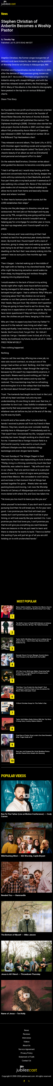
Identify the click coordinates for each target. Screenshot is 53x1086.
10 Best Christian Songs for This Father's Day (31, 703)
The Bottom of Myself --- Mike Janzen (18, 935)
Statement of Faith (26, 1057)
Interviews (26, 1038)
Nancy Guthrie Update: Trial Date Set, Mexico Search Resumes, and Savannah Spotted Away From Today (33, 608)
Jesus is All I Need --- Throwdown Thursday (20, 974)
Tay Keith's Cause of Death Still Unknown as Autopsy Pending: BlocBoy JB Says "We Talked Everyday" (33, 624)
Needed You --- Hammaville (13, 895)
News (26, 1030)
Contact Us (26, 1061)
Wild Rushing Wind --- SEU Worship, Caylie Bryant (23, 856)
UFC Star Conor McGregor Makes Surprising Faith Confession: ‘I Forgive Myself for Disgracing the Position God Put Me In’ (33, 673)
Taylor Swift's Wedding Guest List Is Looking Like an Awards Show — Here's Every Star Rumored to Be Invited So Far (33, 641)
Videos (26, 1042)
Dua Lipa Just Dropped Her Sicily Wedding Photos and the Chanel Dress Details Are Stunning (33, 752)
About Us (26, 1045)
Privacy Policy (26, 1053)
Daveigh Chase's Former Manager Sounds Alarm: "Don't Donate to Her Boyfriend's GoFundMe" (32, 656)
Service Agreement (27, 1049)
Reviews (26, 1034)
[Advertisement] (26, 588)
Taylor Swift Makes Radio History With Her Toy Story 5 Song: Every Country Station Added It (33, 720)
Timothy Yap (9, 39)
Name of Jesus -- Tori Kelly (13, 1013)
